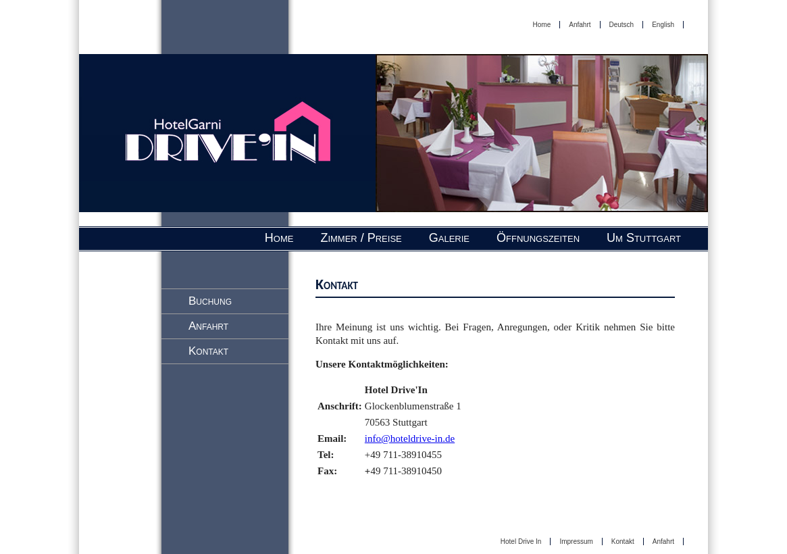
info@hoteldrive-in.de (410, 438)
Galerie (449, 238)
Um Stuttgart (644, 238)
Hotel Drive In (521, 541)
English (663, 24)
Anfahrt (579, 24)
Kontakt (208, 351)
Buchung (210, 301)
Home (542, 24)
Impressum (575, 541)
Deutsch (621, 24)
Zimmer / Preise (360, 238)
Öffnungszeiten (538, 238)
